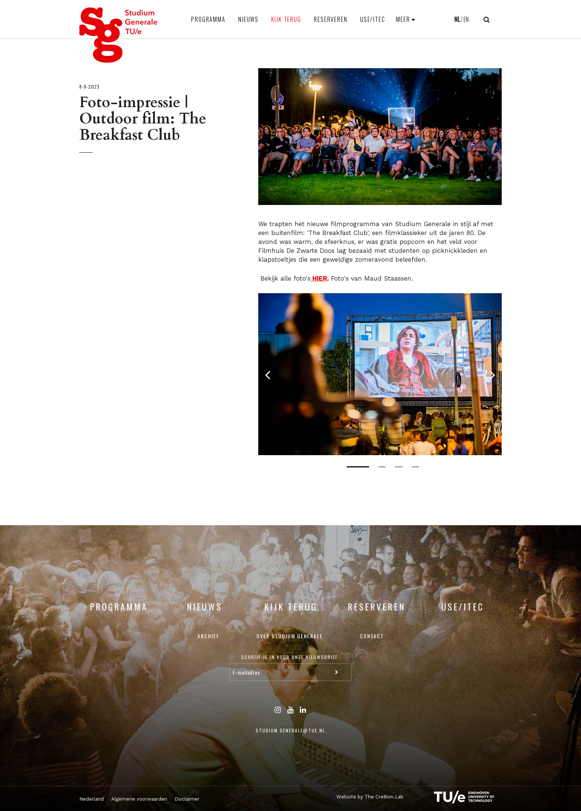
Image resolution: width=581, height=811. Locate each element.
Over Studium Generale (289, 636)
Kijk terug (286, 19)
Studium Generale (118, 35)
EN (466, 19)
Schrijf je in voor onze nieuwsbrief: (290, 657)
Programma (208, 19)
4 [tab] (415, 466)
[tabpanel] (380, 374)
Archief (208, 636)
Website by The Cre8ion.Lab (370, 797)
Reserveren (331, 19)
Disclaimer (187, 799)
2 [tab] (382, 466)
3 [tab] (398, 466)
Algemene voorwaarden (139, 799)
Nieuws (248, 19)
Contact (372, 636)
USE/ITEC (372, 19)
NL (457, 19)
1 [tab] (358, 466)
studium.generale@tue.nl (290, 730)
